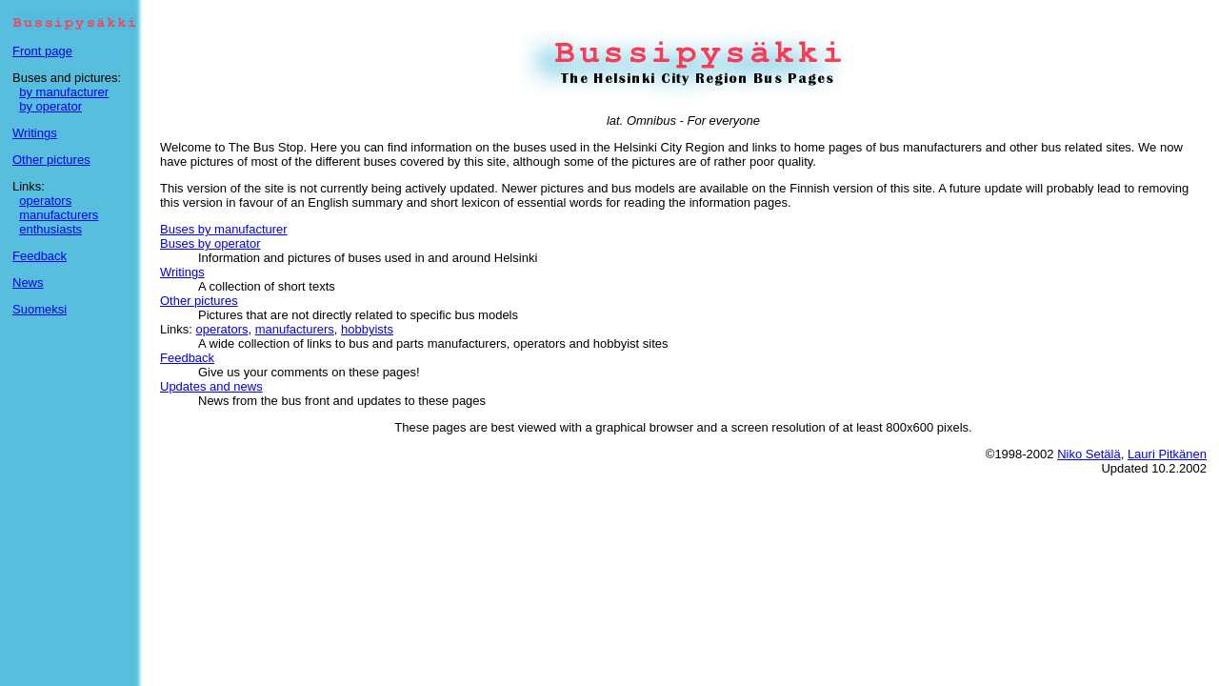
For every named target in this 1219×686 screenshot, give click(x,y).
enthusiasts (50, 229)
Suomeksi (39, 309)
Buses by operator (210, 243)
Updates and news (211, 386)
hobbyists (367, 329)
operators (45, 200)
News (28, 282)
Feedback (39, 256)
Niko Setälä (1088, 454)
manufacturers (58, 215)
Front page (42, 51)
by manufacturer (64, 92)
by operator (50, 106)
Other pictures (51, 159)
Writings (34, 133)
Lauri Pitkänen (1167, 454)
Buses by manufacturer (224, 229)
